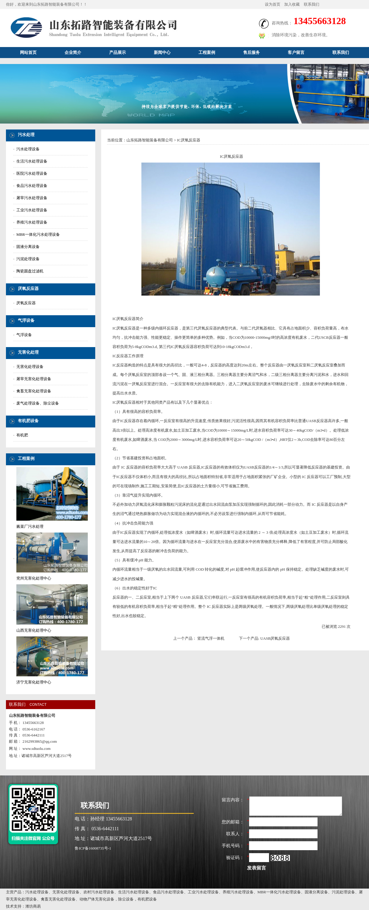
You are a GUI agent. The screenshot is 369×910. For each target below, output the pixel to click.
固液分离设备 (28, 246)
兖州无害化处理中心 (33, 578)
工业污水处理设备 (31, 210)
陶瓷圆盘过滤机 (29, 271)
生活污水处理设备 (31, 161)
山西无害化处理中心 (33, 630)
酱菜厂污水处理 (29, 526)
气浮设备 (24, 335)
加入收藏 (292, 4)
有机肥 (22, 435)
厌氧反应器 (26, 303)
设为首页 (272, 4)
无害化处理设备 (29, 366)
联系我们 (311, 4)
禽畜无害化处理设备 (33, 391)
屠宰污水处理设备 (31, 198)
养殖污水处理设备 (31, 222)
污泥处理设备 (28, 259)
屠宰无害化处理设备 (33, 379)
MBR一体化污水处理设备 (38, 234)
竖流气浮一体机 (210, 638)
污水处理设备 (28, 149)
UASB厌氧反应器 (275, 638)
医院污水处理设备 (31, 173)
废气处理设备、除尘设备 (37, 403)
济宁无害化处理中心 (33, 682)
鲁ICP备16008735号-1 (93, 848)
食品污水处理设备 (31, 185)
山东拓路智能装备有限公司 (149, 140)
